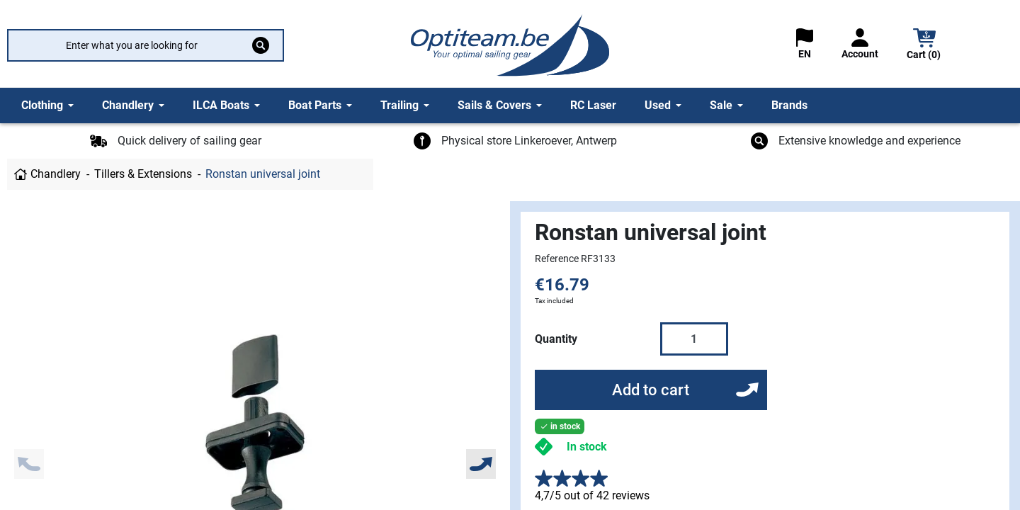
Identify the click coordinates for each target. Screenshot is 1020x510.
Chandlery (55, 174)
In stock (587, 446)
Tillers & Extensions (143, 174)
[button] (924, 45)
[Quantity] (694, 338)
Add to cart (650, 390)
